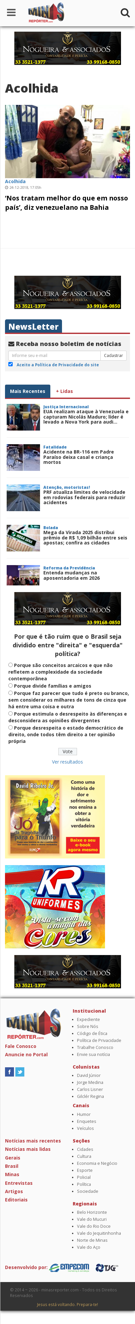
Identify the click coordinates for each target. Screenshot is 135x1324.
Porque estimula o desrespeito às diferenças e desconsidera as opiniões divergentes (67, 717)
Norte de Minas (92, 1240)
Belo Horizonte (92, 1212)
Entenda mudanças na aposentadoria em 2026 (71, 575)
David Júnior (89, 1075)
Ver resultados (67, 762)
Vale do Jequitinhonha (99, 1233)
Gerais (12, 1158)
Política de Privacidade (99, 1040)
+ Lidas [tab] (64, 391)
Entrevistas (19, 1183)
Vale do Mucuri (92, 1219)
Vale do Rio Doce (94, 1226)
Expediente (88, 1019)
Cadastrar (113, 355)
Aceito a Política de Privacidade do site (58, 364)
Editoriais (16, 1199)
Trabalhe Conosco (95, 1047)
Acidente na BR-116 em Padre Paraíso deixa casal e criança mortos (78, 457)
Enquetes (86, 1121)
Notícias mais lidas (28, 1149)
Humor (84, 1114)
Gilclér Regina (90, 1096)
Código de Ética (92, 1033)
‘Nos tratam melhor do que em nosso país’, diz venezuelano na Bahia (66, 202)
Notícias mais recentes (33, 1141)
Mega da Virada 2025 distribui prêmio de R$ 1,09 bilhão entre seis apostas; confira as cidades (85, 537)
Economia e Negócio (97, 1163)
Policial (84, 1177)
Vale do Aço (88, 1247)
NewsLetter (33, 326)
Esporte (85, 1170)
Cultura (84, 1156)
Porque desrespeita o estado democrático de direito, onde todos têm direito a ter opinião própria (65, 734)
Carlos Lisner (90, 1089)
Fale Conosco (20, 1046)
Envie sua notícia (93, 1054)
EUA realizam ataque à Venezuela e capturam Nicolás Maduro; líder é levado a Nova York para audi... (86, 416)
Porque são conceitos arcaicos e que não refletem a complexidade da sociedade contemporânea (60, 672)
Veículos (85, 1128)
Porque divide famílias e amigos (52, 686)
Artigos (14, 1191)
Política (84, 1184)
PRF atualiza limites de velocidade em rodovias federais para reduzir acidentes (84, 497)
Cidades (85, 1149)
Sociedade (87, 1191)
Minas (12, 1174)
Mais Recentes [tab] (27, 391)
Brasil (11, 1166)
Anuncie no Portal (26, 1054)
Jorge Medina (90, 1082)
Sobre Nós (87, 1026)
